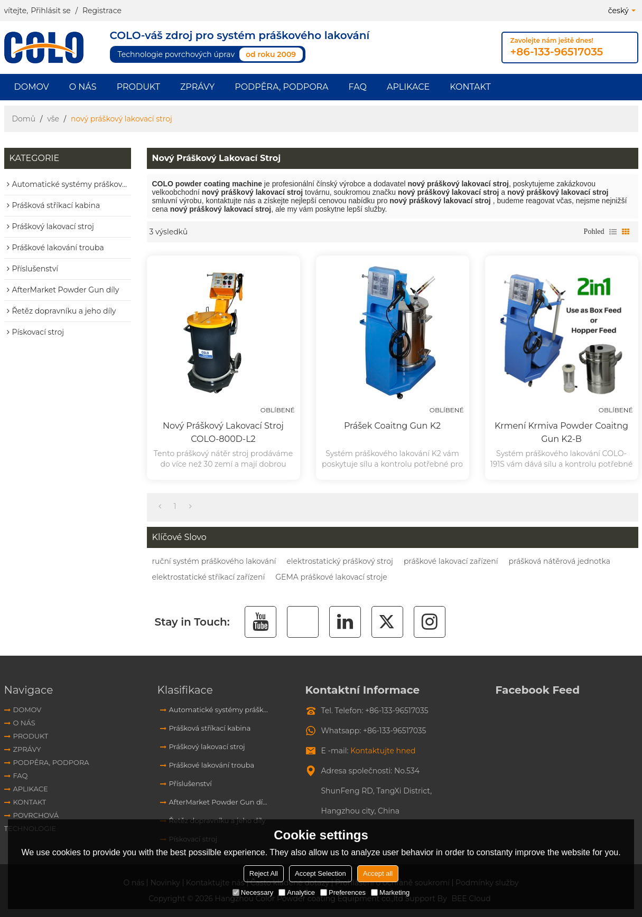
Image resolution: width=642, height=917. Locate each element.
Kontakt (470, 87)
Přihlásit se (51, 10)
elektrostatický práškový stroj (339, 561)
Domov (31, 87)
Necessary (252, 892)
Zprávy (197, 87)
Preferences (343, 892)
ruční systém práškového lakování (214, 561)
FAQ (358, 87)
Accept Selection (320, 873)
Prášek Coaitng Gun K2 (392, 426)
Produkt (138, 87)
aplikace (408, 87)
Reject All (263, 873)
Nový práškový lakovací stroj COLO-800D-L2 (223, 432)
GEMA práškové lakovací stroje (331, 577)
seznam (613, 231)
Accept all (378, 873)
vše (53, 119)
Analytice (296, 892)
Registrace (102, 10)
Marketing (390, 892)
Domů (24, 119)
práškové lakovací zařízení (451, 561)
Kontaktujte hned (382, 750)
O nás (83, 87)
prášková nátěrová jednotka (560, 561)
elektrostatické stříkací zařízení (208, 577)
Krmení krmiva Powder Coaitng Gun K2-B (561, 432)
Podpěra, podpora (281, 87)
